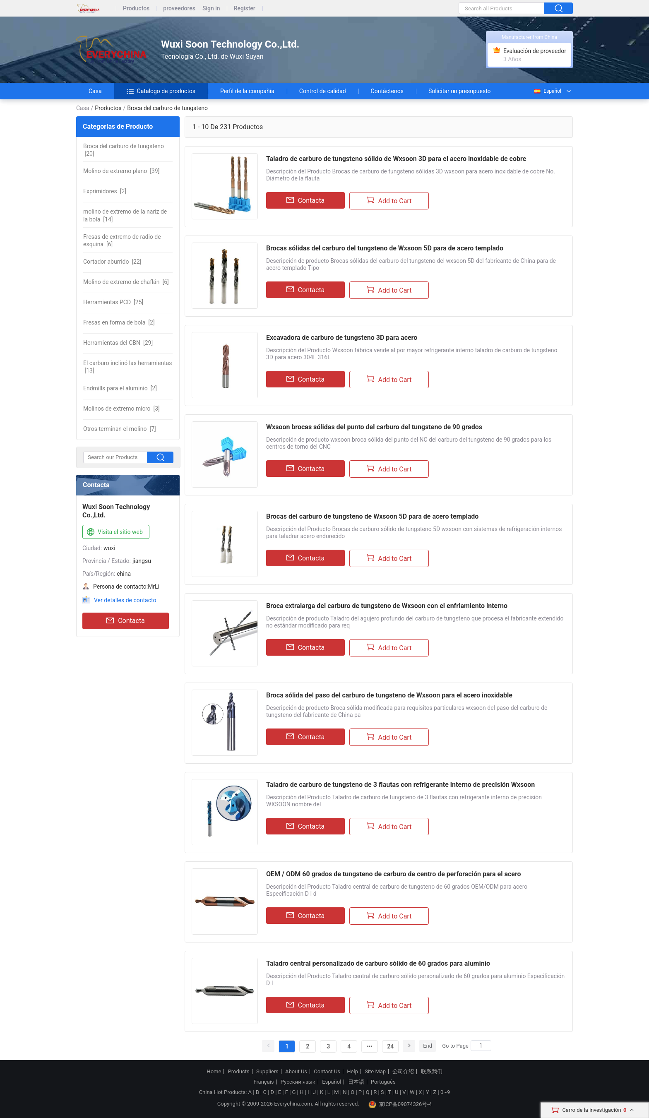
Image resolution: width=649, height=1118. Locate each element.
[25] (113, 302)
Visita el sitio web (114, 532)
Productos (136, 8)
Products (239, 1071)
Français (263, 1082)
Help (352, 1071)
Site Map (375, 1071)
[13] (127, 367)
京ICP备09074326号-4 (400, 1104)
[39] (121, 171)
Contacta (125, 621)
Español (547, 91)
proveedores (179, 8)
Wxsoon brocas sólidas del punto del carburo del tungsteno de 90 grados (374, 427)
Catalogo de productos (161, 91)
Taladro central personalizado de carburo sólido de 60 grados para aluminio (378, 963)
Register (244, 8)
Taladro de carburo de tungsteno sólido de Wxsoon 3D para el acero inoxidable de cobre (396, 159)
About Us (296, 1071)
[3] (121, 408)
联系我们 (431, 1071)
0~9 (445, 1092)
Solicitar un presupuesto (459, 91)
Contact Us (327, 1071)
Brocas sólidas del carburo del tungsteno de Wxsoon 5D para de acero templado (384, 248)
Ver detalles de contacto (125, 600)
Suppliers (267, 1071)
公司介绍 (403, 1071)
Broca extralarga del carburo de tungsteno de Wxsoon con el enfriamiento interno (386, 606)
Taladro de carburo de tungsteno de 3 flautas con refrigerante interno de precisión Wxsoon (400, 785)
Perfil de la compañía (247, 91)
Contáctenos (387, 91)
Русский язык (298, 1082)
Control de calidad (322, 91)
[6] (122, 240)
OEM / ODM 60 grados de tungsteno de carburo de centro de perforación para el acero (393, 874)
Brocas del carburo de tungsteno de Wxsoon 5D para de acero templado (372, 516)
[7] (119, 429)
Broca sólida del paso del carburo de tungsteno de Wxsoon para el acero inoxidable (389, 695)
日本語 (356, 1082)
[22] (112, 261)
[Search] (481, 1045)
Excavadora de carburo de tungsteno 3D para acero (341, 337)
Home (214, 1071)
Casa (95, 91)
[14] (125, 215)
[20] (123, 150)
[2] (104, 191)
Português (383, 1082)
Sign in (211, 8)
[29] (118, 342)
